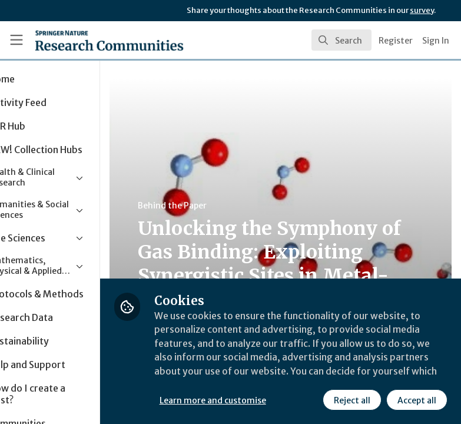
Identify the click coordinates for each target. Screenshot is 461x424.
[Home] (84, 40)
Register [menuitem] (396, 40)
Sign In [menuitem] (435, 40)
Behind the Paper (222, 205)
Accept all (416, 400)
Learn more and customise (263, 400)
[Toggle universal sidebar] (16, 40)
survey (422, 10)
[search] (341, 40)
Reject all (351, 400)
